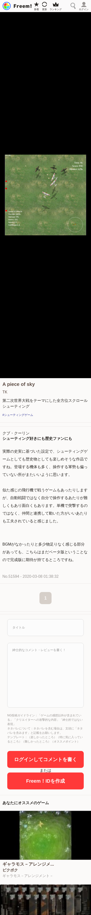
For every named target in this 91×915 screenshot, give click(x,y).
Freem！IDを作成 (45, 781)
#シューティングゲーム (17, 415)
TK (4, 392)
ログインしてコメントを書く (45, 759)
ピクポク (10, 870)
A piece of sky (18, 384)
